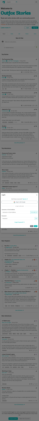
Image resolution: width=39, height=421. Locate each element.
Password (4, 215)
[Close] (37, 195)
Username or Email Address (8, 209)
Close (32, 226)
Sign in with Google (19, 202)
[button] (25, 199)
